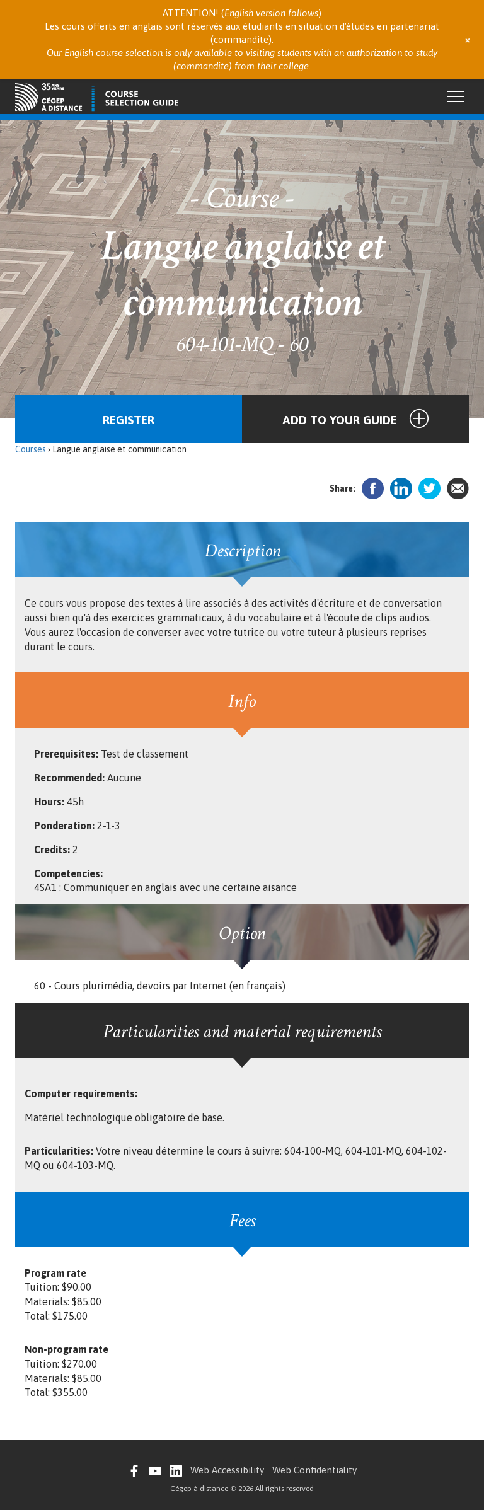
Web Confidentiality (314, 1470)
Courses (30, 449)
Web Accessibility (227, 1470)
